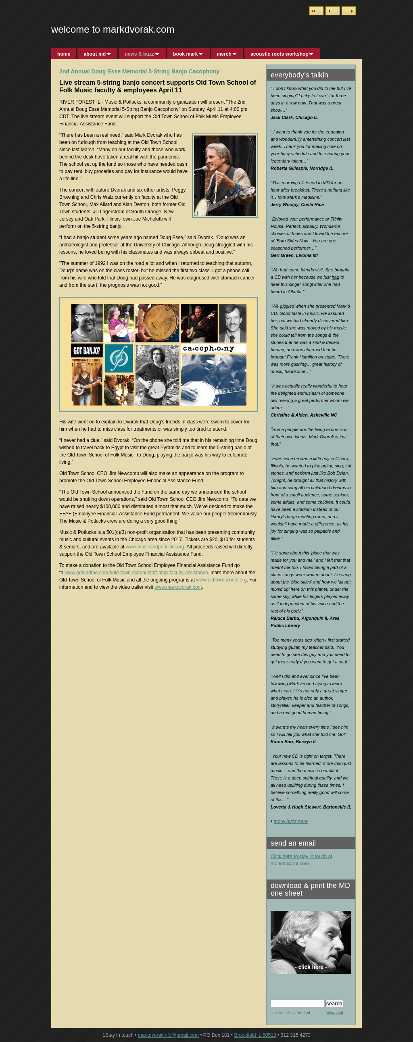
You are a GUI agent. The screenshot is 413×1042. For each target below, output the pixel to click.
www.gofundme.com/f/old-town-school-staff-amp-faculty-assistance (136, 572)
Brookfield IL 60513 (255, 1035)
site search (280, 1013)
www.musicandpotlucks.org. (156, 547)
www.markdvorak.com (178, 587)
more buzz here (291, 821)
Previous (332, 10)
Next (349, 10)
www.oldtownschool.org (221, 580)
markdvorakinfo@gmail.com (168, 1035)
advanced (334, 1013)
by (300, 1013)
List (316, 10)
